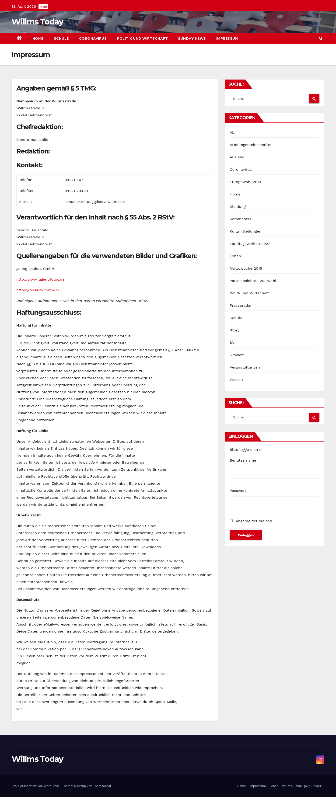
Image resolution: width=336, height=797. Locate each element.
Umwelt (237, 355)
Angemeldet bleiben (251, 521)
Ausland (237, 157)
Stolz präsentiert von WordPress (36, 786)
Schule (61, 38)
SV (232, 342)
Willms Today (37, 22)
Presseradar (241, 305)
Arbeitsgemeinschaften (251, 145)
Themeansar (102, 786)
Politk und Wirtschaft (249, 293)
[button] (320, 38)
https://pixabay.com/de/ (37, 290)
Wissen (236, 379)
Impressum (227, 38)
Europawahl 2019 (245, 182)
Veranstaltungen (245, 367)
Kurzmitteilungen (245, 231)
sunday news (192, 38)
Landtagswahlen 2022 (250, 243)
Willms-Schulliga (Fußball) (301, 786)
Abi (232, 132)
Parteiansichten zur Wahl (253, 280)
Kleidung (238, 206)
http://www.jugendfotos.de (40, 279)
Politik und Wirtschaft (142, 38)
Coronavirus (93, 38)
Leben (235, 256)
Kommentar (240, 219)
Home (38, 38)
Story (234, 330)
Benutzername (243, 460)
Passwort (238, 490)
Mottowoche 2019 (246, 268)
